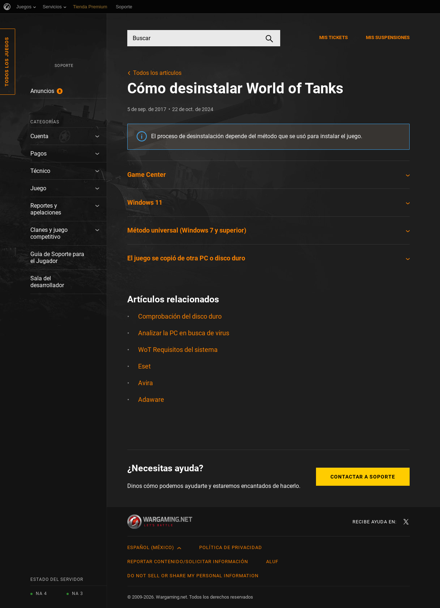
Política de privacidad (230, 547)
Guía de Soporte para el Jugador (57, 257)
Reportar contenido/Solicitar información (187, 561)
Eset (144, 366)
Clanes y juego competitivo (49, 233)
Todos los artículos (157, 72)
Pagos (38, 153)
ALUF (272, 561)
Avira (145, 383)
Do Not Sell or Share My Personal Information (193, 575)
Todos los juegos (6, 61)
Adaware (151, 399)
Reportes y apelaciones (45, 209)
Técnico (40, 170)
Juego (38, 188)
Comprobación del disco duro (180, 316)
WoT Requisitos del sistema (178, 349)
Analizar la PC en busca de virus (183, 333)
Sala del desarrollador (47, 282)
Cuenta (39, 136)
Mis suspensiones (388, 37)
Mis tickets (333, 37)
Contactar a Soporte (362, 477)
